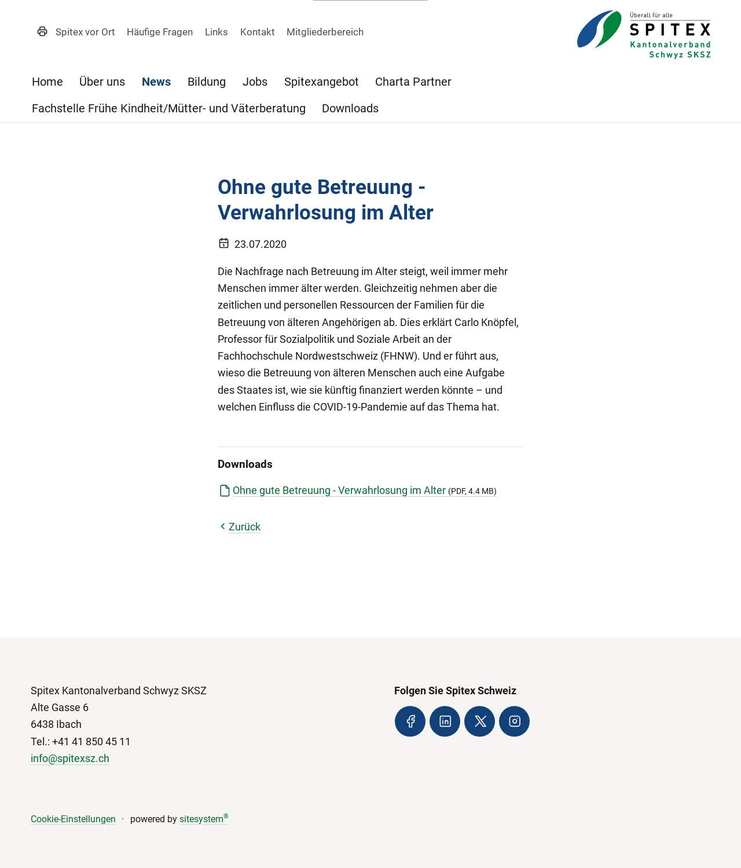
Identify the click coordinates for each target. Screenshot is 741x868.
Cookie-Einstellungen (73, 819)
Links (216, 32)
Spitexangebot (321, 82)
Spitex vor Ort (85, 32)
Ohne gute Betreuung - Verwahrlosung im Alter (365, 490)
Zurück (239, 527)
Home (47, 82)
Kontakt (257, 32)
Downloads (350, 108)
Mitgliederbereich (325, 32)
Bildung (207, 82)
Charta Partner (413, 82)
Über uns (102, 82)
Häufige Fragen (160, 32)
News (156, 82)
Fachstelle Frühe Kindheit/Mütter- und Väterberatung (169, 108)
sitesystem (204, 819)
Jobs (255, 82)
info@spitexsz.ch (70, 758)
